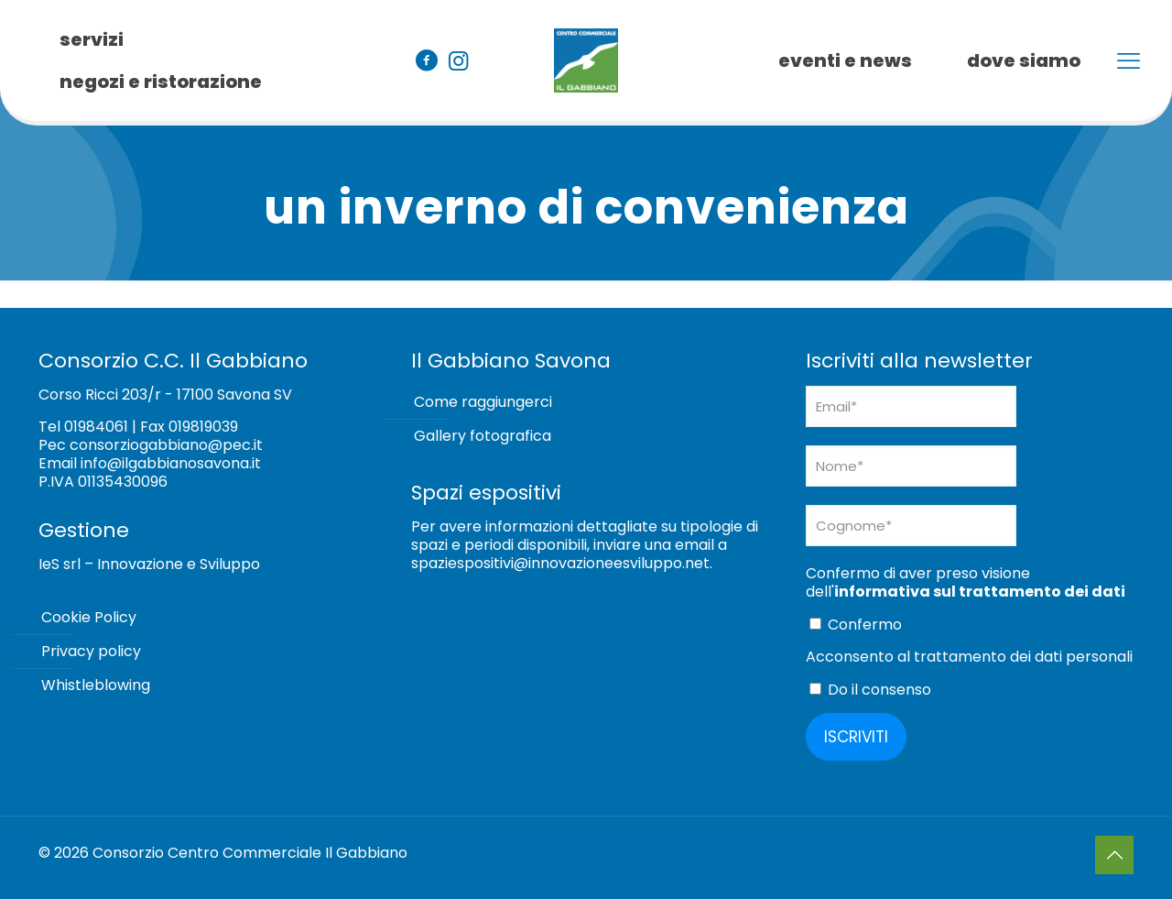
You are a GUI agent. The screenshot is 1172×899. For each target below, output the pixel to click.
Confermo (855, 624)
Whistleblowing (95, 685)
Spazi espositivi (486, 492)
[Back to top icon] (1114, 855)
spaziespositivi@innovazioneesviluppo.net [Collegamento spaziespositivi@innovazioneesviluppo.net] (560, 563)
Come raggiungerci (483, 401)
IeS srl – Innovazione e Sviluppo (149, 564)
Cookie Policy (88, 617)
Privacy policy (91, 651)
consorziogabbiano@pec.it (166, 444)
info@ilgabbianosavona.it (171, 463)
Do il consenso (870, 689)
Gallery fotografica (482, 435)
